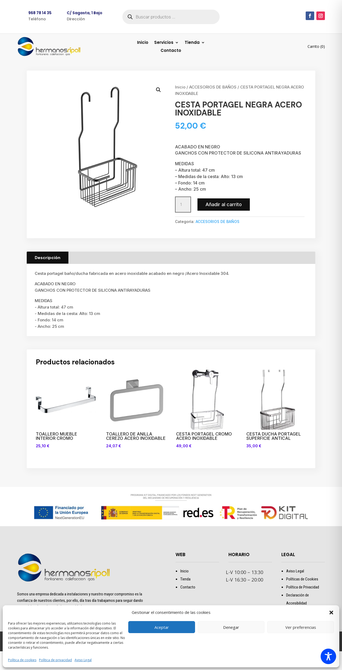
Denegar (231, 627)
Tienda (192, 43)
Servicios (163, 43)
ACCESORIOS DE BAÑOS (212, 87)
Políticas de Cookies (302, 579)
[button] (331, 612)
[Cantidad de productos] (183, 205)
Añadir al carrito (223, 204)
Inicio (142, 43)
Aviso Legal (83, 660)
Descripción (47, 257)
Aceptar (161, 627)
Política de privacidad (55, 660)
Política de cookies (22, 660)
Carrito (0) (316, 46)
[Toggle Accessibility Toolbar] (328, 656)
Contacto (171, 51)
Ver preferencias (300, 627)
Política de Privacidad (302, 587)
